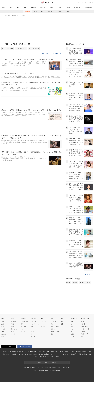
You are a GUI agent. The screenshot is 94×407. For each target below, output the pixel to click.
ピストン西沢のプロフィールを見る (51, 53)
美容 (90, 376)
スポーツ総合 (24, 344)
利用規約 (32, 390)
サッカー (23, 349)
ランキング (77, 7)
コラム (61, 7)
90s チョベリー (55, 354)
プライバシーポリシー (42, 390)
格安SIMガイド (7, 376)
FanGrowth (33, 374)
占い (52, 376)
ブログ (73, 374)
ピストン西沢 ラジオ (20, 48)
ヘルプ (82, 359)
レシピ (62, 376)
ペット (43, 351)
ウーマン (56, 376)
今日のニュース (89, 7)
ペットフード (38, 379)
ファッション (34, 356)
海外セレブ (51, 11)
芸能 (25, 7)
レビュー (33, 344)
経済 (2, 346)
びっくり (43, 344)
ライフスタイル (55, 349)
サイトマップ (84, 356)
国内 (11, 7)
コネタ (43, 346)
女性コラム (54, 346)
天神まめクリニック (52, 374)
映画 (35, 11)
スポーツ (33, 7)
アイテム (67, 374)
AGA (44, 379)
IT (31, 351)
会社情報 (26, 390)
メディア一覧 (84, 349)
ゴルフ (23, 351)
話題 (62, 346)
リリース (83, 344)
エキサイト (90, 3)
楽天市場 (75, 305)
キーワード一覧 (85, 351)
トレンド (42, 7)
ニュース (2, 7)
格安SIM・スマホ (86, 374)
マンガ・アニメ (35, 346)
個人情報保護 (52, 390)
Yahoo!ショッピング (85, 305)
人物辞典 (83, 354)
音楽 (42, 11)
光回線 (14, 376)
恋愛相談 (46, 376)
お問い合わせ (66, 390)
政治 (2, 349)
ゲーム (33, 349)
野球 (22, 346)
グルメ (33, 354)
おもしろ (52, 7)
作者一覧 (83, 346)
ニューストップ (82, 3)
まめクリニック (41, 374)
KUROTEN (13, 374)
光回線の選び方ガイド (23, 374)
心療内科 (61, 374)
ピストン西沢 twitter (7, 48)
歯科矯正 (84, 376)
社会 (2, 344)
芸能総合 (27, 11)
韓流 (60, 11)
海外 (18, 7)
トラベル (53, 351)
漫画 (68, 7)
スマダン (53, 344)
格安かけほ (20, 376)
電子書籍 (56, 379)
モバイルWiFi (28, 376)
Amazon (68, 305)
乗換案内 (73, 376)
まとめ (67, 11)
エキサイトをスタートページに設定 (47, 385)
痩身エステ (50, 379)
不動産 (79, 376)
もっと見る (89, 296)
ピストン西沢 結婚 (34, 48)
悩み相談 (40, 376)
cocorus (35, 376)
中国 (2, 359)
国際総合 (3, 357)
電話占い (78, 374)
